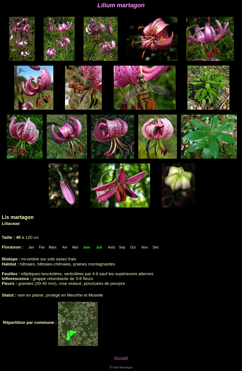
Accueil (121, 358)
